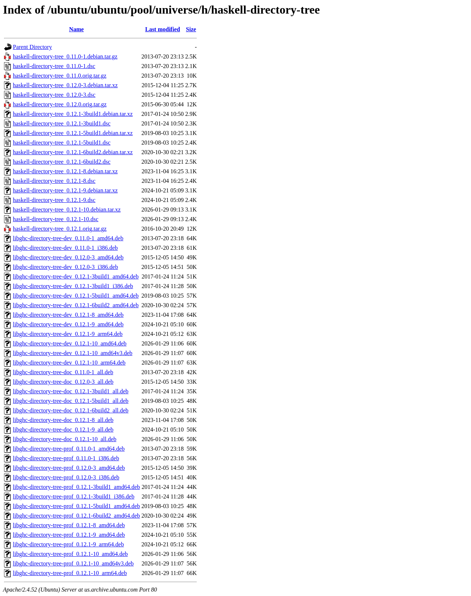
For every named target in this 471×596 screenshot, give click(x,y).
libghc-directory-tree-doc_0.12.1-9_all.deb (63, 429)
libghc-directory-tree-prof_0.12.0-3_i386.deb (66, 477)
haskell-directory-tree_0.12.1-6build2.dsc (61, 162)
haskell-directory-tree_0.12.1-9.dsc (54, 200)
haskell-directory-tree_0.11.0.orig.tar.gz (59, 75)
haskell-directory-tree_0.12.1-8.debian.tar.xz (65, 171)
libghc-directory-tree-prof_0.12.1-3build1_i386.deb (73, 496)
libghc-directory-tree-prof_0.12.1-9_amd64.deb (69, 535)
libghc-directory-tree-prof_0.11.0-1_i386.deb (66, 458)
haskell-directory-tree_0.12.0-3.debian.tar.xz (65, 85)
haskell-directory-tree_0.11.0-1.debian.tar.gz (65, 56)
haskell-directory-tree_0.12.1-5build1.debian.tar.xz (73, 133)
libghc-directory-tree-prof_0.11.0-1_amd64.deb (69, 449)
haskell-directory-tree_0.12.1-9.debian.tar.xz (65, 190)
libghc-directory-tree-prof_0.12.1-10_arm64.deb (70, 573)
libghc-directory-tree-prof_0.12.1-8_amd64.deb (69, 525)
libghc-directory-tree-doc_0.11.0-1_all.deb (63, 372)
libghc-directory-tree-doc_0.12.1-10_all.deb (64, 439)
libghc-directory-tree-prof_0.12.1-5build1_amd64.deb (76, 506)
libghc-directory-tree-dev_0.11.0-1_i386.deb (65, 248)
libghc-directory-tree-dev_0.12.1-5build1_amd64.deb (76, 295)
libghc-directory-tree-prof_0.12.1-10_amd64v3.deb (73, 563)
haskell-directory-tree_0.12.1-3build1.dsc (61, 123)
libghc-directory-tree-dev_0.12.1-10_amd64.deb (70, 343)
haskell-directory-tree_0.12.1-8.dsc (54, 181)
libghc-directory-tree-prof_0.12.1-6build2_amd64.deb (76, 515)
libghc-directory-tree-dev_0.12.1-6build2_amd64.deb (76, 305)
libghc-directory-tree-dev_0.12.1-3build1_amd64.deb (76, 276)
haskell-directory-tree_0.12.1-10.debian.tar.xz (67, 209)
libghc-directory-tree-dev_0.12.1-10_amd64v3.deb (72, 353)
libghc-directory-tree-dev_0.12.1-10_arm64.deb (69, 362)
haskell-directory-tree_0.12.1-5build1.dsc (61, 142)
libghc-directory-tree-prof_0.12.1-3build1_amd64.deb (76, 487)
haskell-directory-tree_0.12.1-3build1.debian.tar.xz (73, 114)
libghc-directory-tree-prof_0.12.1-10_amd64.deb (70, 554)
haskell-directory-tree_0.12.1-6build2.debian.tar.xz (73, 152)
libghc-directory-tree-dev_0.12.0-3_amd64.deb (68, 257)
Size (191, 29)
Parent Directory (32, 47)
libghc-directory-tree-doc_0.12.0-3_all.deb (63, 382)
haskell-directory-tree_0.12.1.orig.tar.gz (60, 229)
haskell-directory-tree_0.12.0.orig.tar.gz (60, 104)
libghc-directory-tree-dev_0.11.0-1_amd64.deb (68, 238)
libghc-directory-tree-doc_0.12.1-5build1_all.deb (70, 401)
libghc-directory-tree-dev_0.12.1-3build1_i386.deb (73, 286)
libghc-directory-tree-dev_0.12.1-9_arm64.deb (68, 334)
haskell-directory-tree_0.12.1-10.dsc (55, 219)
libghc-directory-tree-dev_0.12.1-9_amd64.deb (68, 324)
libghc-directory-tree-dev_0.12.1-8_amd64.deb (68, 315)
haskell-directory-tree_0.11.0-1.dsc (54, 66)
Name (76, 29)
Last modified (162, 29)
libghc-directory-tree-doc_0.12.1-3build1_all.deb (70, 391)
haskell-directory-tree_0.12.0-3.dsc (54, 95)
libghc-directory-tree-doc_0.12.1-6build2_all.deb (70, 410)
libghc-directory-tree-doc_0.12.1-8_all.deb (63, 420)
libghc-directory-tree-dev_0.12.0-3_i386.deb (65, 267)
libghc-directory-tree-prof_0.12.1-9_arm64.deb (68, 544)
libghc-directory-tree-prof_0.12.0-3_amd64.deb (69, 468)
